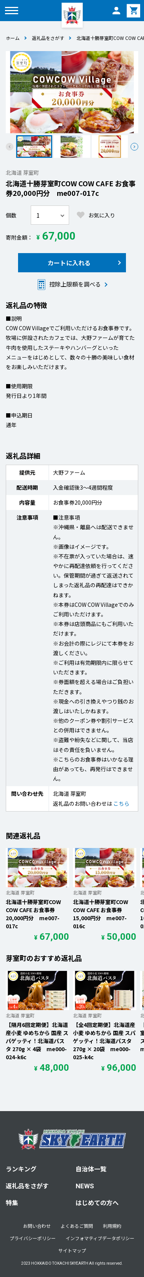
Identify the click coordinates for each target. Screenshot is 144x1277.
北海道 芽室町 (22, 172)
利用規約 (112, 1225)
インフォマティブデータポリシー (100, 1238)
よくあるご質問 (77, 1225)
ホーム (13, 38)
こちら (121, 803)
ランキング (21, 1168)
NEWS (85, 1186)
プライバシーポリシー (33, 1238)
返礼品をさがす (48, 38)
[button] (134, 147)
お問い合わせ (37, 1225)
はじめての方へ (97, 1202)
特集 (12, 1202)
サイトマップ (72, 1250)
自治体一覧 (91, 1168)
